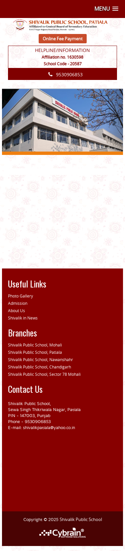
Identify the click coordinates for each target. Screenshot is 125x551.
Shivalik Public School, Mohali (35, 344)
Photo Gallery (20, 295)
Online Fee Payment (63, 39)
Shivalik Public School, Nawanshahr (40, 359)
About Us (16, 310)
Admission (17, 303)
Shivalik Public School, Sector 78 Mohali (44, 374)
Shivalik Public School (81, 519)
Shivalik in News (23, 317)
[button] (106, 8)
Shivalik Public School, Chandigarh (39, 366)
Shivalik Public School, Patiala (35, 352)
